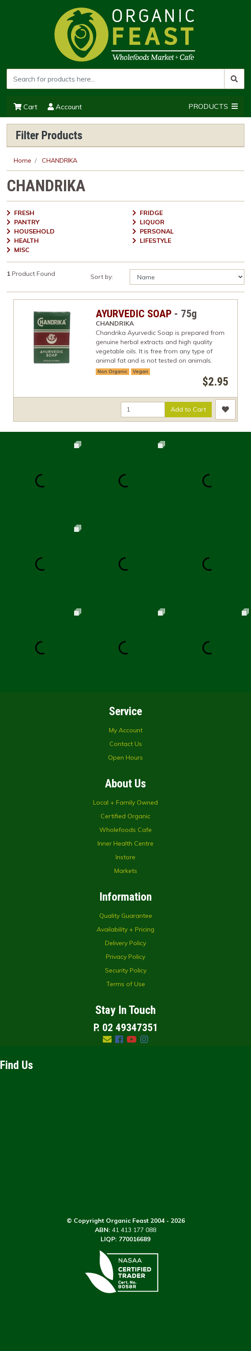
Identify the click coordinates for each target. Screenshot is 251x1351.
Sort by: (101, 277)
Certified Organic (125, 816)
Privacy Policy (125, 957)
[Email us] (107, 1039)
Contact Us (125, 744)
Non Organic (112, 371)
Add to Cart (188, 409)
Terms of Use (125, 984)
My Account (125, 730)
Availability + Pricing (125, 929)
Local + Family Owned (125, 802)
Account (65, 106)
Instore (125, 857)
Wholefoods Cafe (125, 830)
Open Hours (125, 757)
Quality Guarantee (125, 916)
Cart (25, 106)
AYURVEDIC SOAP (134, 314)
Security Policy (125, 970)
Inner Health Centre (125, 843)
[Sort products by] (187, 277)
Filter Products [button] (49, 135)
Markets (125, 871)
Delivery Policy (125, 943)
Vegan (140, 371)
